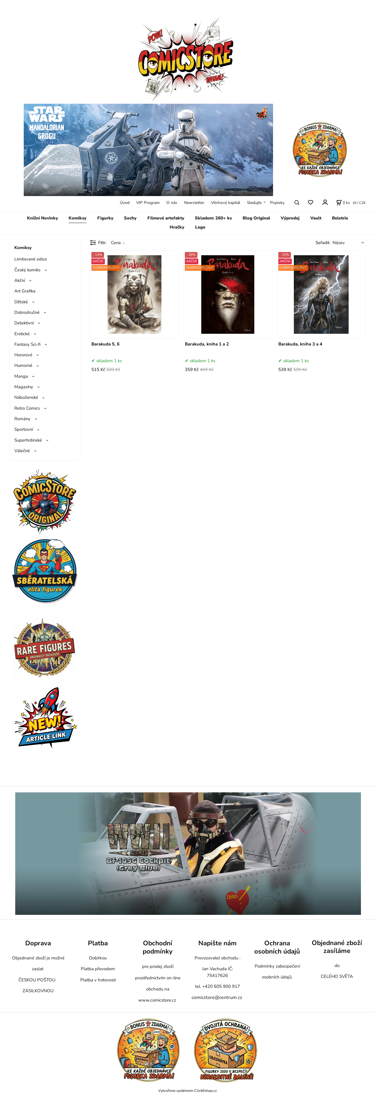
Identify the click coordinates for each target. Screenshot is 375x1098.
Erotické (22, 334)
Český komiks (27, 270)
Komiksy (77, 218)
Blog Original (256, 218)
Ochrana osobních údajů (277, 947)
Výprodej (290, 218)
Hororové (23, 355)
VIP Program (148, 202)
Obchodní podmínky (158, 947)
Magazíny (23, 387)
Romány (22, 419)
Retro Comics (27, 408)
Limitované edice (30, 259)
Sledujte (254, 202)
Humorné (23, 365)
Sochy (130, 218)
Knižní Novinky (42, 218)
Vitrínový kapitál (225, 202)
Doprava (38, 943)
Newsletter (194, 202)
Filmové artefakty (165, 218)
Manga (21, 376)
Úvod (124, 202)
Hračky (177, 227)
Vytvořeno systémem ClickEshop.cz (187, 1090)
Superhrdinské (28, 440)
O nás (171, 202)
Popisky (277, 202)
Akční (19, 280)
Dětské (21, 302)
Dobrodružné (27, 312)
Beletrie (340, 218)
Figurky (105, 218)
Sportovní (23, 429)
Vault (315, 218)
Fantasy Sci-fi (27, 344)
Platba (98, 943)
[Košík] (343, 202)
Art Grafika (24, 291)
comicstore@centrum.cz (217, 997)
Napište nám (217, 943)
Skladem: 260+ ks (213, 218)
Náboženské (26, 397)
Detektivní (24, 323)
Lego (200, 227)
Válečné (22, 451)
